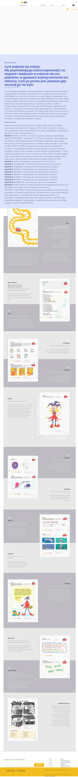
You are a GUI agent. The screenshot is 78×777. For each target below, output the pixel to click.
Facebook (21, 770)
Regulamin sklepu (65, 760)
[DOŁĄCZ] (39, 765)
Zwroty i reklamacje (65, 762)
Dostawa (62, 764)
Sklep (50, 759)
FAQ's (61, 759)
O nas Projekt (50, 761)
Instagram (10, 770)
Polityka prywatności (65, 767)
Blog (50, 764)
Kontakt (51, 765)
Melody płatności (65, 765)
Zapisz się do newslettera (14, 759)
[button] (73, 5)
